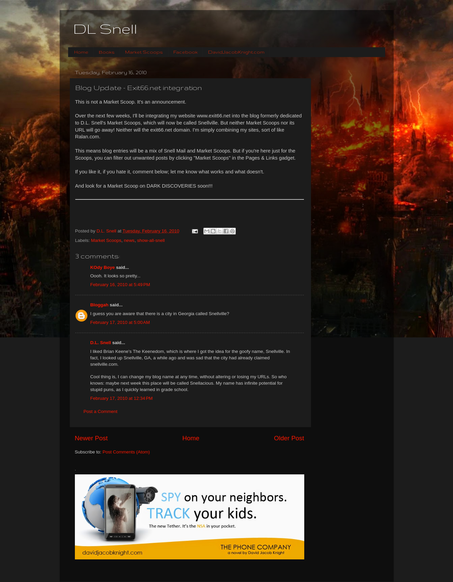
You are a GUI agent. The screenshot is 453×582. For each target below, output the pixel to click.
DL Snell (105, 28)
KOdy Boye (102, 267)
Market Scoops (144, 52)
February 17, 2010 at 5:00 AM (120, 322)
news (129, 240)
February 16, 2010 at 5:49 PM (120, 284)
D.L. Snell (100, 342)
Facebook (185, 52)
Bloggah (99, 304)
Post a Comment (101, 411)
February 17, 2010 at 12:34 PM (121, 398)
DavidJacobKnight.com (236, 52)
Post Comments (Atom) (126, 451)
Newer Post (91, 438)
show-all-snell (151, 240)
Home (81, 52)
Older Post (289, 438)
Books (107, 52)
